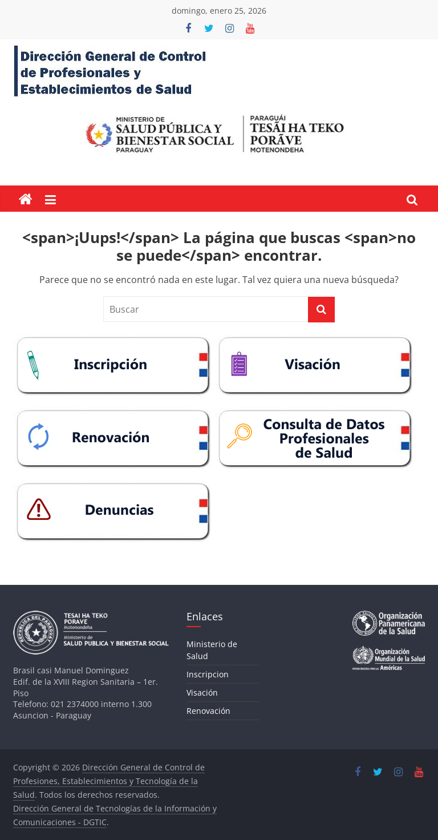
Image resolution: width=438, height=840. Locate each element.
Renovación (208, 710)
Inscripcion (207, 674)
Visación (202, 692)
